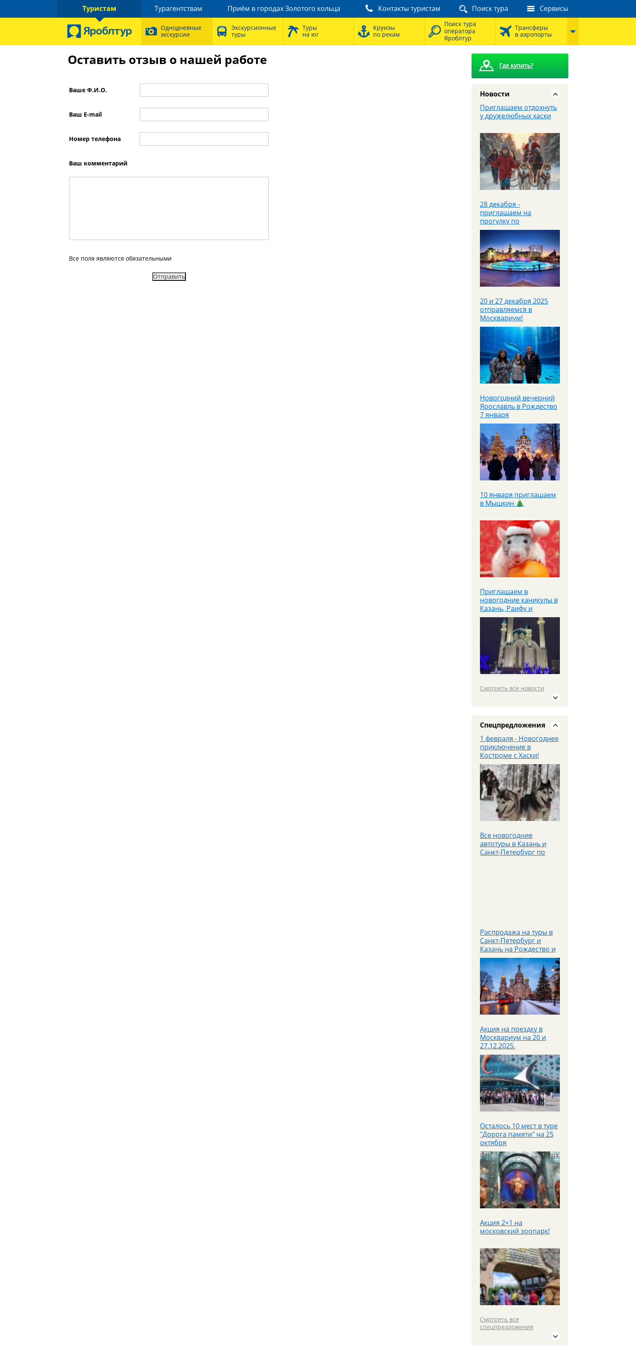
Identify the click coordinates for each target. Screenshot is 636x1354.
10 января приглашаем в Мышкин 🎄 (518, 499)
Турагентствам (178, 8)
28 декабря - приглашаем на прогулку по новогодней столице (514, 217)
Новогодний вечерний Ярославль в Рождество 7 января (518, 406)
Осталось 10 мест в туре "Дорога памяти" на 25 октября (519, 1134)
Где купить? (516, 65)
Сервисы (554, 8)
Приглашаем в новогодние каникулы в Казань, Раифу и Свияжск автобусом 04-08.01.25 (519, 608)
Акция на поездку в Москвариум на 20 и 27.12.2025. (513, 1037)
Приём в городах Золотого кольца (284, 8)
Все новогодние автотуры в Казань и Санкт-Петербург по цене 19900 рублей (513, 848)
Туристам (99, 8)
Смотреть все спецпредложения (506, 1323)
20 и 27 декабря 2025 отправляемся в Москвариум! (514, 309)
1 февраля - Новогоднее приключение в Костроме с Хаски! (519, 747)
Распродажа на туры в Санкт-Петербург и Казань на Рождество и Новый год (518, 945)
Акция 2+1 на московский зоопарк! (515, 1227)
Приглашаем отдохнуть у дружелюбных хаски (518, 111)
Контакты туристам (409, 8)
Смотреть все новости (512, 688)
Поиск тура (490, 8)
